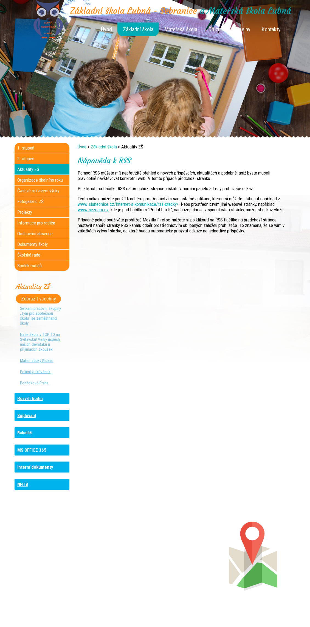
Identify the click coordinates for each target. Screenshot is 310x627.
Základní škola (138, 29)
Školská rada (28, 255)
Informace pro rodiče (36, 223)
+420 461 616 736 (118, 554)
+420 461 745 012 (190, 554)
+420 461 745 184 (51, 549)
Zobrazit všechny (38, 299)
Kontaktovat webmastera (178, 614)
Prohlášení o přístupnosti (252, 614)
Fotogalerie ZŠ (30, 201)
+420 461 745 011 (187, 565)
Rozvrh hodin (30, 398)
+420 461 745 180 (191, 549)
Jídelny (242, 29)
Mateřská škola (180, 29)
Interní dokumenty (35, 467)
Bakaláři (24, 432)
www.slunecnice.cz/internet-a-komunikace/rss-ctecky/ (128, 204)
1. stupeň (25, 148)
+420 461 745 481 (51, 565)
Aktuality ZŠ (28, 169)
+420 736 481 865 (44, 554)
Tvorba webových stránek (148, 619)
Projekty (24, 212)
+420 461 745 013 (191, 560)
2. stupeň (25, 158)
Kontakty (271, 29)
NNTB (22, 484)
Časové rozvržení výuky (38, 190)
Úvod (106, 29)
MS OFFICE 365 (31, 450)
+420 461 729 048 (50, 560)
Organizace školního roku (40, 180)
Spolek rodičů (29, 265)
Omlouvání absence (35, 233)
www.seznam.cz (93, 209)
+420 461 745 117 (121, 549)
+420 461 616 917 (116, 560)
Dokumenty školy (32, 244)
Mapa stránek (215, 614)
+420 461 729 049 (46, 571)
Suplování (26, 415)
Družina (216, 29)
